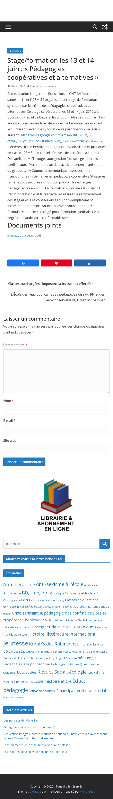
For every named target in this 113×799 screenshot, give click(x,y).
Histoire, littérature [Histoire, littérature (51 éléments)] (48, 634)
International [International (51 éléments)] (82, 634)
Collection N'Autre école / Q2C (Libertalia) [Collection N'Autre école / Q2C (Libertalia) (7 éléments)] (67, 606)
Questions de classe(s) (43, 86)
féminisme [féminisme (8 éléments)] (100, 627)
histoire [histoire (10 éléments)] (23, 634)
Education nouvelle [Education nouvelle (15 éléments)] (17, 627)
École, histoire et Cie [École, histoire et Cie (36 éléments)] (52, 681)
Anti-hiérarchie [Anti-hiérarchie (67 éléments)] (19, 584)
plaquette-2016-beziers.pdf (24, 235)
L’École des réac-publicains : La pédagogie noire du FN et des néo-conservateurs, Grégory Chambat (60, 297)
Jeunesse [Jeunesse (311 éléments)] (15, 643)
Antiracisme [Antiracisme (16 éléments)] (12, 593)
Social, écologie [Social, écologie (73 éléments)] (70, 672)
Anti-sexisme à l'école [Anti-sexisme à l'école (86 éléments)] (59, 584)
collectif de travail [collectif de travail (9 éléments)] (31, 606)
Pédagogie (15, 50)
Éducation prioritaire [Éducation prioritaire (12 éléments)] (42, 691)
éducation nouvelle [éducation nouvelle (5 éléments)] (13, 697)
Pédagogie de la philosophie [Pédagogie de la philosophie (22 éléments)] (26, 664)
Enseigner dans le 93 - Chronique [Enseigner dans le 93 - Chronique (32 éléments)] (62, 626)
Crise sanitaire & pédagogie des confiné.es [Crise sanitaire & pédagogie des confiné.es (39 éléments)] (52, 613)
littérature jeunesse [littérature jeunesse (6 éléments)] (51, 651)
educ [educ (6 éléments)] (101, 620)
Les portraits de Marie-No (20, 720)
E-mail (9, 420)
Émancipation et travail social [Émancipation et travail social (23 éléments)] (81, 690)
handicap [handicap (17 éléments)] (10, 634)
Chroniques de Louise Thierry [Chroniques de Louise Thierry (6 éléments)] (47, 600)
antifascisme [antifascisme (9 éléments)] (92, 585)
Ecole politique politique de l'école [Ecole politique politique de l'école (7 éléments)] (65, 620)
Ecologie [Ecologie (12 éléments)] (91, 620)
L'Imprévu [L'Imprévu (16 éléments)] (84, 644)
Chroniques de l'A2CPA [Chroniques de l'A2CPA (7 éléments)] (16, 600)
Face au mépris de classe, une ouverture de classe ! (37, 745)
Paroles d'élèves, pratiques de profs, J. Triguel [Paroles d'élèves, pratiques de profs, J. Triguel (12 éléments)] (34, 658)
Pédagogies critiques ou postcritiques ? (29, 727)
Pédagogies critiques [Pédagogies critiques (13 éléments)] (65, 664)
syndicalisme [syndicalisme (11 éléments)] (95, 672)
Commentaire (15, 345)
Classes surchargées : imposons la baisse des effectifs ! (48, 283)
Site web (9, 440)
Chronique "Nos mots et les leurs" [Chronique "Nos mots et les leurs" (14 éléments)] (74, 593)
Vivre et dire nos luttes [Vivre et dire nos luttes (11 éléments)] (18, 682)
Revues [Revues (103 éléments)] (45, 671)
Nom (8, 400)
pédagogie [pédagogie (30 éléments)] (87, 657)
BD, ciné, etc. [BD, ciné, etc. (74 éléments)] (35, 593)
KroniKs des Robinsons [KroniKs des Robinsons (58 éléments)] (52, 644)
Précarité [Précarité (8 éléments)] (71, 658)
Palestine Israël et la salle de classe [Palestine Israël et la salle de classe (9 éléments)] (85, 651)
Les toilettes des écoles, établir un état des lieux (35, 752)
